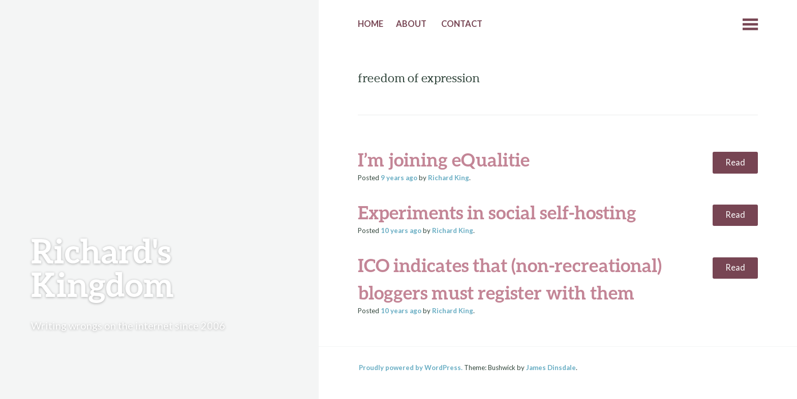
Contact (461, 24)
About (411, 24)
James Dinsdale (551, 367)
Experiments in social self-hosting (497, 212)
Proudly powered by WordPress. (411, 367)
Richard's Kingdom (102, 267)
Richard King (448, 178)
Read (735, 162)
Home (370, 24)
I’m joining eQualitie (444, 159)
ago (399, 178)
